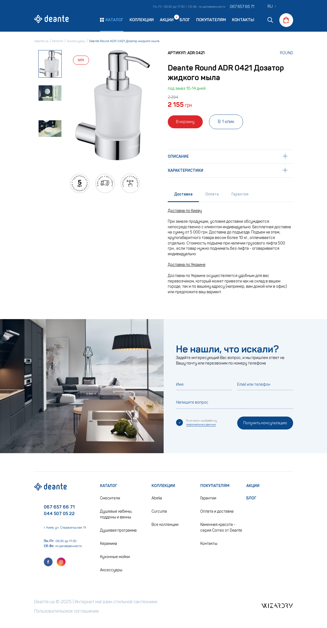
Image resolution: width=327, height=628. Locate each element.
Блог (185, 19)
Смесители (110, 498)
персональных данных (201, 424)
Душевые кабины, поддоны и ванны (116, 514)
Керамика (108, 543)
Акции (167, 19)
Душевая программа (118, 530)
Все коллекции (165, 524)
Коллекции (141, 19)
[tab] (183, 195)
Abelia (157, 498)
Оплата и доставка (217, 511)
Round (286, 53)
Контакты (243, 19)
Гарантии (208, 498)
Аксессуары (111, 570)
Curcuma (159, 511)
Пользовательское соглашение (66, 611)
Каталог (108, 485)
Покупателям (211, 19)
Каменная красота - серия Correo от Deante (221, 527)
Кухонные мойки (115, 556)
